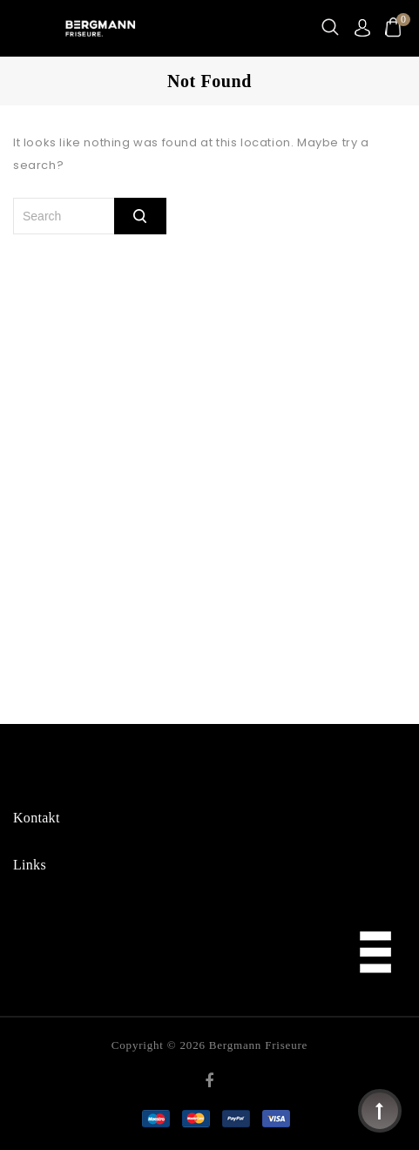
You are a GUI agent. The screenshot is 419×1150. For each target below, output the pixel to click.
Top (380, 1111)
